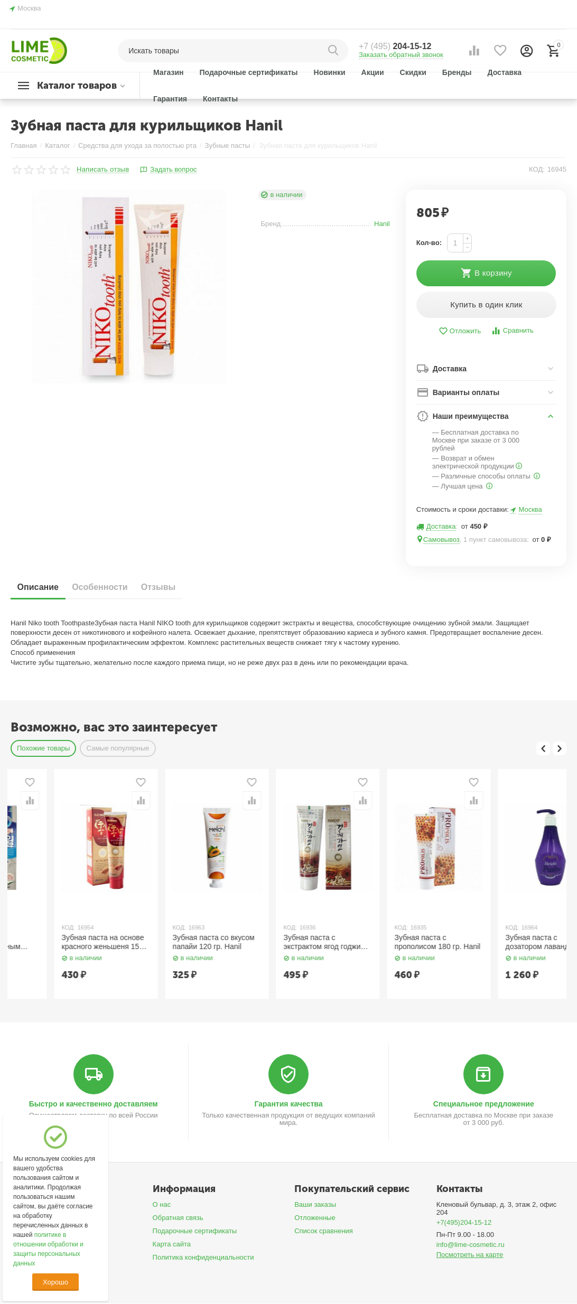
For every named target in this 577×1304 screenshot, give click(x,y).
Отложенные (315, 1218)
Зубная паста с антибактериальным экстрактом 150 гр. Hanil (59, 943)
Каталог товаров (77, 85)
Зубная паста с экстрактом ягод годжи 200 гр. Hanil (390, 943)
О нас (162, 1205)
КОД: (537, 169)
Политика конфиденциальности (203, 1258)
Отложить (460, 331)
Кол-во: (429, 243)
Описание (41, 587)
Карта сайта (172, 1245)
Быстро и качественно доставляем (93, 1105)
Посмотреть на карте (470, 1255)
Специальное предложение (483, 1105)
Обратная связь (178, 1218)
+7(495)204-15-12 (464, 1223)
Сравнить (512, 331)
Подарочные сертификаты (195, 1231)
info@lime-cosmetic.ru (470, 1245)
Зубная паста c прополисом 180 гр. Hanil (505, 942)
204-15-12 (395, 46)
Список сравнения (323, 1231)
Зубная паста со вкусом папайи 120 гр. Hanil (281, 942)
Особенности (111, 587)
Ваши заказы (315, 1205)
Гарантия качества (288, 1105)
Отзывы (178, 587)
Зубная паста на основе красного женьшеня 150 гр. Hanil (170, 943)
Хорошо (55, 1282)
